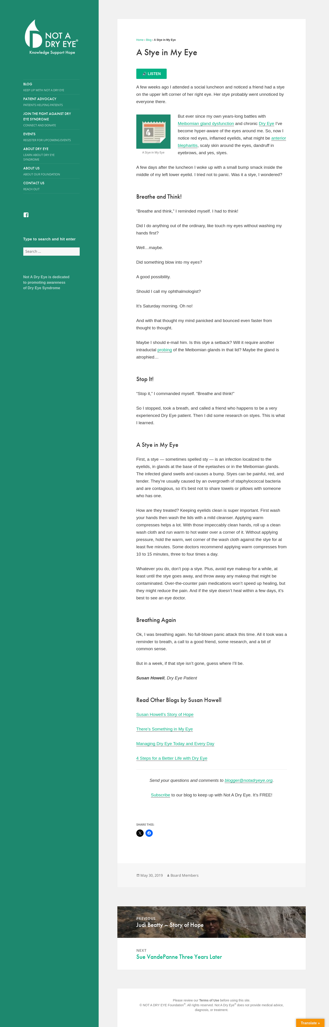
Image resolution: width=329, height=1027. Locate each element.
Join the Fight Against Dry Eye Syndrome (47, 119)
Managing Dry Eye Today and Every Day (175, 743)
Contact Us (51, 186)
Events (51, 137)
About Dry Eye (47, 154)
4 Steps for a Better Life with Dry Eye (172, 758)
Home (140, 40)
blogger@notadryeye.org (248, 780)
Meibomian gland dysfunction (206, 123)
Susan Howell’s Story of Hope (165, 714)
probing (165, 349)
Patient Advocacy (51, 101)
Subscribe (160, 795)
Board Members (185, 875)
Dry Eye (266, 123)
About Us (47, 171)
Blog (51, 87)
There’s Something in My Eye (164, 729)
